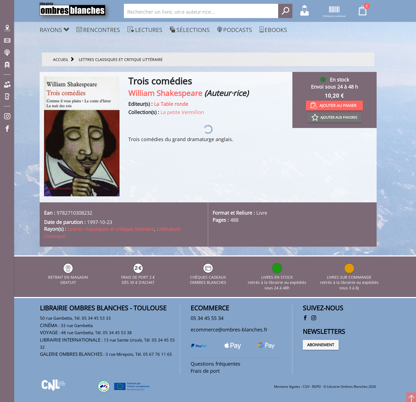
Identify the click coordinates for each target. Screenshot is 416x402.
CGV (306, 386)
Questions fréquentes (215, 363)
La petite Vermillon (182, 112)
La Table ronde (171, 104)
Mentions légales (287, 386)
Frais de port (205, 371)
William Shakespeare (165, 93)
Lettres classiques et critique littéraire (111, 229)
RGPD (316, 386)
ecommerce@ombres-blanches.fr (229, 329)
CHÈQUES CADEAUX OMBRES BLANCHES (208, 277)
